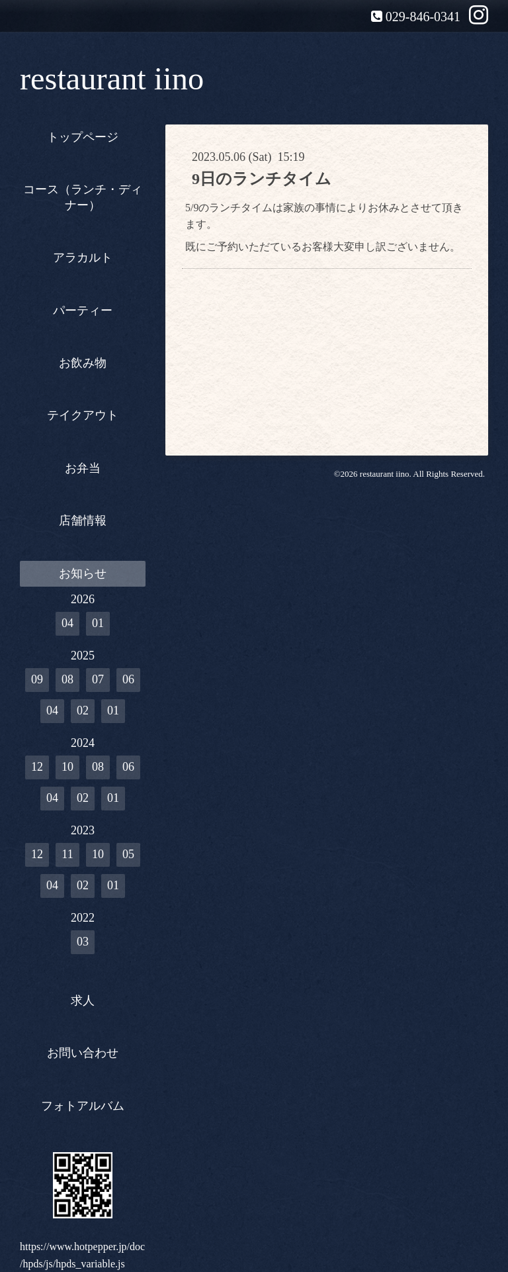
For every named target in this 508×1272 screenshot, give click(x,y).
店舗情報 (82, 520)
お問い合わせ (82, 1052)
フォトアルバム (82, 1105)
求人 (83, 1000)
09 (37, 679)
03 (83, 941)
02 (83, 710)
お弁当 (83, 468)
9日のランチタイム (261, 178)
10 (67, 766)
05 (128, 854)
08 (67, 679)
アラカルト (82, 257)
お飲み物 (82, 362)
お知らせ (82, 573)
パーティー (82, 310)
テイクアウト (82, 415)
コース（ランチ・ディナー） (82, 197)
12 (37, 766)
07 (98, 679)
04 (67, 623)
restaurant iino (112, 78)
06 (128, 679)
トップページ (82, 137)
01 (98, 623)
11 (67, 854)
